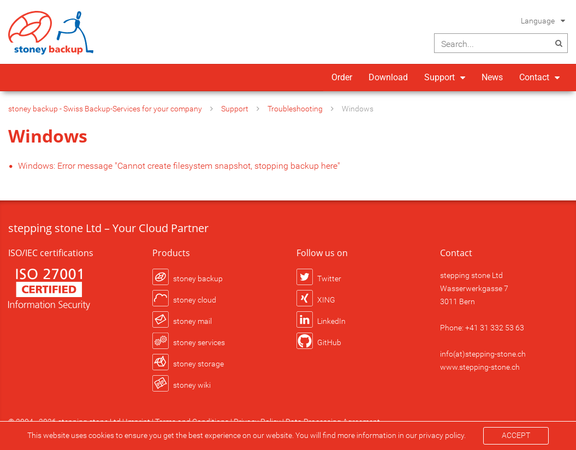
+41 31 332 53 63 (494, 327)
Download (388, 77)
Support (439, 77)
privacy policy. (442, 435)
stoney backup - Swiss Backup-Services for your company (105, 108)
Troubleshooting (295, 108)
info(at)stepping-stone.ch (483, 354)
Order (341, 77)
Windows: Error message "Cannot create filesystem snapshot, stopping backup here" (179, 166)
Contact (534, 77)
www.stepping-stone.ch (480, 367)
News (492, 77)
